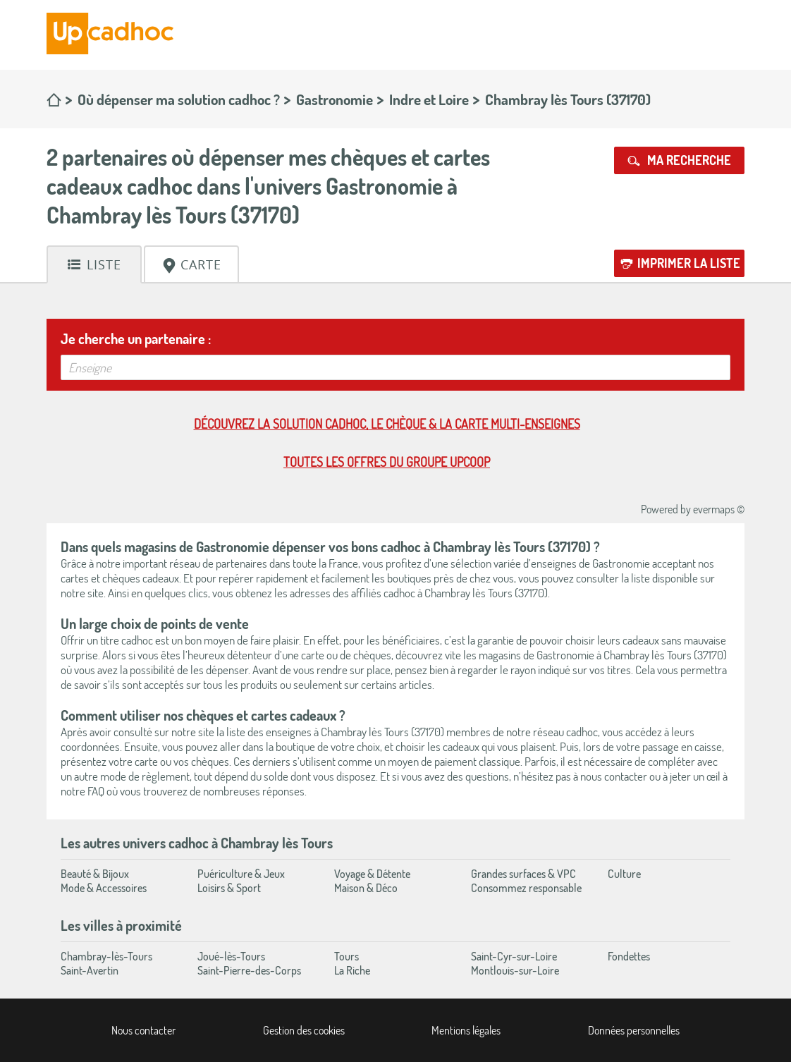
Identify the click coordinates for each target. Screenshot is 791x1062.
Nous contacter (143, 1030)
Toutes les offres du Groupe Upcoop (386, 462)
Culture (624, 874)
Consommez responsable (526, 888)
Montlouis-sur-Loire (515, 970)
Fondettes (629, 956)
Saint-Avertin (89, 970)
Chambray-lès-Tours (106, 956)
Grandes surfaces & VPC (523, 874)
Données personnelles (634, 1030)
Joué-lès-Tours (231, 956)
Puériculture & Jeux (241, 874)
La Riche (352, 970)
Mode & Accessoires (104, 888)
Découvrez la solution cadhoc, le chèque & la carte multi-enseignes (387, 424)
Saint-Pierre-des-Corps (249, 970)
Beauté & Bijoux (95, 874)
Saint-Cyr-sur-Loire (514, 956)
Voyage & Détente (372, 874)
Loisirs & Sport (229, 888)
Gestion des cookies (304, 1030)
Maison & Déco (366, 888)
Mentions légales (466, 1030)
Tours (346, 956)
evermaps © (718, 509)
